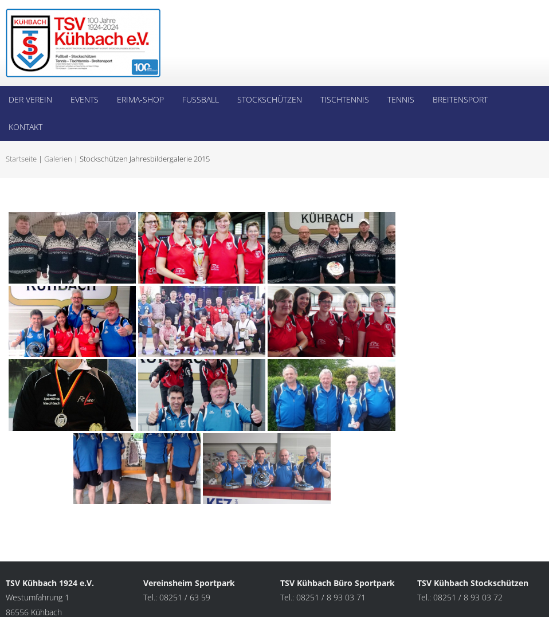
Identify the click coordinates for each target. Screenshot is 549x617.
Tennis (400, 99)
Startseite (21, 159)
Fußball (200, 99)
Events (84, 99)
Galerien (58, 159)
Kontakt (25, 126)
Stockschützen (269, 99)
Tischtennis (344, 99)
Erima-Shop (140, 99)
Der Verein (30, 99)
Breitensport (460, 99)
